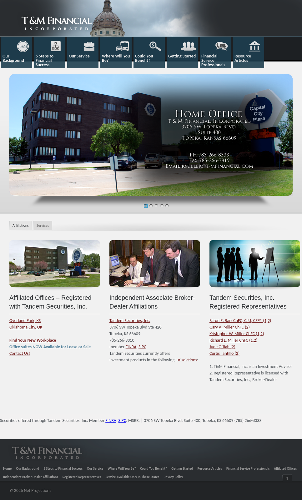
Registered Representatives (82, 477)
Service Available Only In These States (132, 477)
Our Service (95, 469)
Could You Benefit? (153, 469)
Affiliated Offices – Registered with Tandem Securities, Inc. (50, 302)
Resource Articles (210, 469)
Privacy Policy (173, 477)
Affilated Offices (285, 469)
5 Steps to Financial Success (63, 469)
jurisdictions (186, 360)
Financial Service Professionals (247, 469)
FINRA (131, 346)
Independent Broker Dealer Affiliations (30, 477)
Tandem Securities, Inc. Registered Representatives (248, 302)
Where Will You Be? (122, 469)
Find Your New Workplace (32, 340)
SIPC (142, 346)
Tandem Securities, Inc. (129, 320)
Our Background (27, 469)
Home (7, 469)
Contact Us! (19, 353)
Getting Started (182, 469)
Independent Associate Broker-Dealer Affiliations (152, 302)
